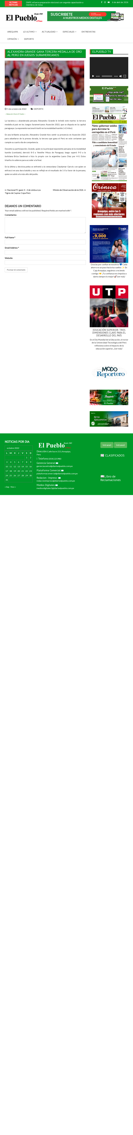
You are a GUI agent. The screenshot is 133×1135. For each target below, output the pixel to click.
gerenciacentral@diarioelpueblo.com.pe (55, 466)
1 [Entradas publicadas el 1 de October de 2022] (26, 457)
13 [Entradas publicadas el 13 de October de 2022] (18, 466)
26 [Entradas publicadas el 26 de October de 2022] (15, 475)
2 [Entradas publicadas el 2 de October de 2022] (30, 457)
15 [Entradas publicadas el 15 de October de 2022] (26, 466)
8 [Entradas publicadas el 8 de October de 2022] (26, 462)
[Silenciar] (120, 76)
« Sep (7, 487)
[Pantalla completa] (125, 76)
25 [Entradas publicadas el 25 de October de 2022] (10, 475)
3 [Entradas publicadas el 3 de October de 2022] (6, 462)
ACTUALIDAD (49, 31)
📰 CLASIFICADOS (112, 455)
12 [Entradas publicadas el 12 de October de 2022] (15, 466)
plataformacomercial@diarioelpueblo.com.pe (57, 473)
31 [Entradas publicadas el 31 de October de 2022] (7, 480)
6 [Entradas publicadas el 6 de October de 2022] (18, 462)
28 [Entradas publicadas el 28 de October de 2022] (22, 475)
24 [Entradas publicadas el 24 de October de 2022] (7, 475)
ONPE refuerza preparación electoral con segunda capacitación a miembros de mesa (54, 3)
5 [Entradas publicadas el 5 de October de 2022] (14, 462)
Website (8, 258)
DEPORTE (29, 39)
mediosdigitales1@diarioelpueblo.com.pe (55, 488)
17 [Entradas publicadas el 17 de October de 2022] (7, 471)
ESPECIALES (68, 31)
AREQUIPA (12, 31)
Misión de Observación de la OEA (68, 190)
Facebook (101, 2)
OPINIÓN (12, 39)
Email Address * (12, 247)
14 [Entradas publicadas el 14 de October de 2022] (22, 466)
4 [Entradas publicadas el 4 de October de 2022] (10, 462)
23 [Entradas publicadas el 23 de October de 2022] (30, 471)
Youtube (109, 2)
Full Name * (10, 237)
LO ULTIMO (29, 31)
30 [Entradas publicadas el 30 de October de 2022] (30, 475)
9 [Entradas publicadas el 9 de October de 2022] (30, 462)
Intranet (107, 445)
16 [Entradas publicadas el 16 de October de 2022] (30, 466)
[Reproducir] (93, 76)
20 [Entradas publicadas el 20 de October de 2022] (18, 471)
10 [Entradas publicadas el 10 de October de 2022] (7, 466)
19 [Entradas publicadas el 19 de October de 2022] (15, 471)
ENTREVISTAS (88, 31)
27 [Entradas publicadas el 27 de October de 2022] (18, 475)
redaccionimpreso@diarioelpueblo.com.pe (56, 480)
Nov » (13, 487)
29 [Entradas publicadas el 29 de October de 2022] (26, 475)
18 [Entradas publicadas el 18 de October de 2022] (10, 471)
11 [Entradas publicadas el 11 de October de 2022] (10, 466)
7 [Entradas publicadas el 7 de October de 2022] (22, 462)
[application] (109, 68)
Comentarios (10, 215)
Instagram (105, 2)
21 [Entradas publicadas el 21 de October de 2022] (22, 471)
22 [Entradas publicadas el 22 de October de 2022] (26, 471)
